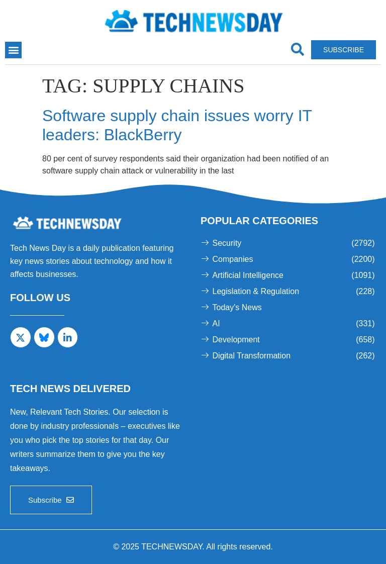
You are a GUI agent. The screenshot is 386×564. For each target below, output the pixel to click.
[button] (13, 50)
